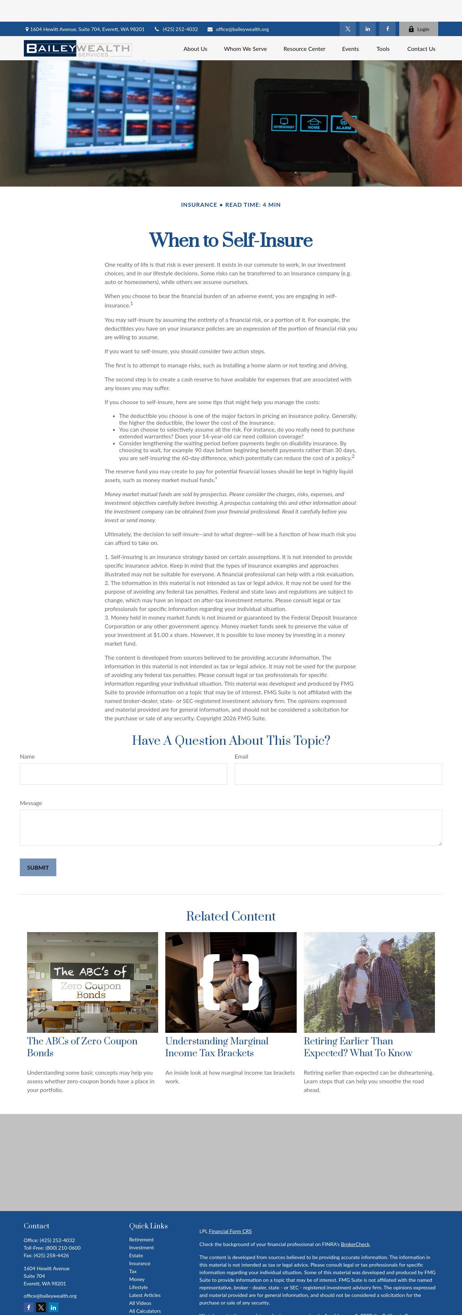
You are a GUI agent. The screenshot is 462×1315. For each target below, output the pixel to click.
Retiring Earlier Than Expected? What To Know (358, 1026)
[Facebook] (387, 7)
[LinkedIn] (367, 7)
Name (27, 734)
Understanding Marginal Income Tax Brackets (217, 1026)
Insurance (140, 1241)
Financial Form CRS (230, 1209)
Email (241, 734)
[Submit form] (38, 846)
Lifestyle (138, 1265)
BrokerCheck (355, 1222)
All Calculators (145, 1289)
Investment (141, 1226)
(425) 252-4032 (176, 7)
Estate (136, 1234)
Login (418, 7)
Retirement (141, 1218)
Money (137, 1257)
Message (31, 781)
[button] (195, 26)
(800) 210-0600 (62, 1226)
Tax (133, 1249)
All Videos (140, 1281)
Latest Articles (145, 1273)
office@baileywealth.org (238, 7)
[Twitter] (348, 7)
